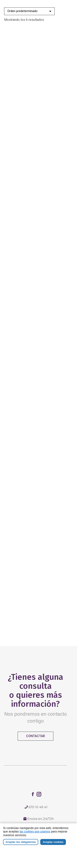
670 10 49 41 (38, 807)
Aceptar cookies (53, 842)
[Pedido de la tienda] (29, 11)
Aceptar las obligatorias (21, 842)
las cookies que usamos (35, 831)
